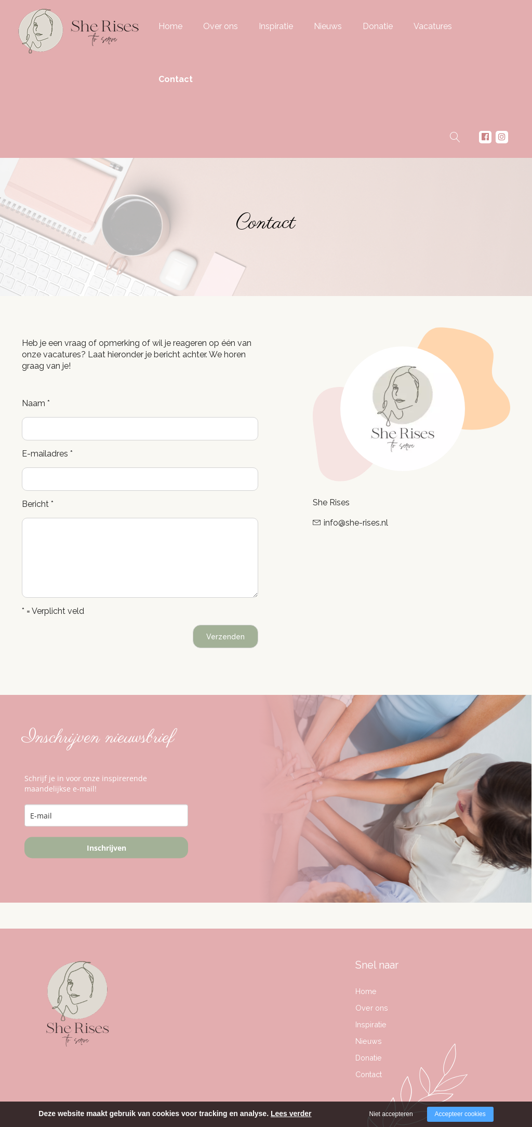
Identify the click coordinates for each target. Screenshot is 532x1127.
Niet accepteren (391, 1114)
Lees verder (291, 1113)
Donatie (378, 26)
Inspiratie (276, 26)
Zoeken (455, 139)
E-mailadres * (47, 454)
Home (170, 26)
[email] (106, 815)
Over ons (220, 26)
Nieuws (328, 26)
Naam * (36, 403)
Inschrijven (106, 848)
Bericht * (38, 504)
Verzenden (225, 637)
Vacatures (433, 26)
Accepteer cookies (460, 1114)
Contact (175, 79)
